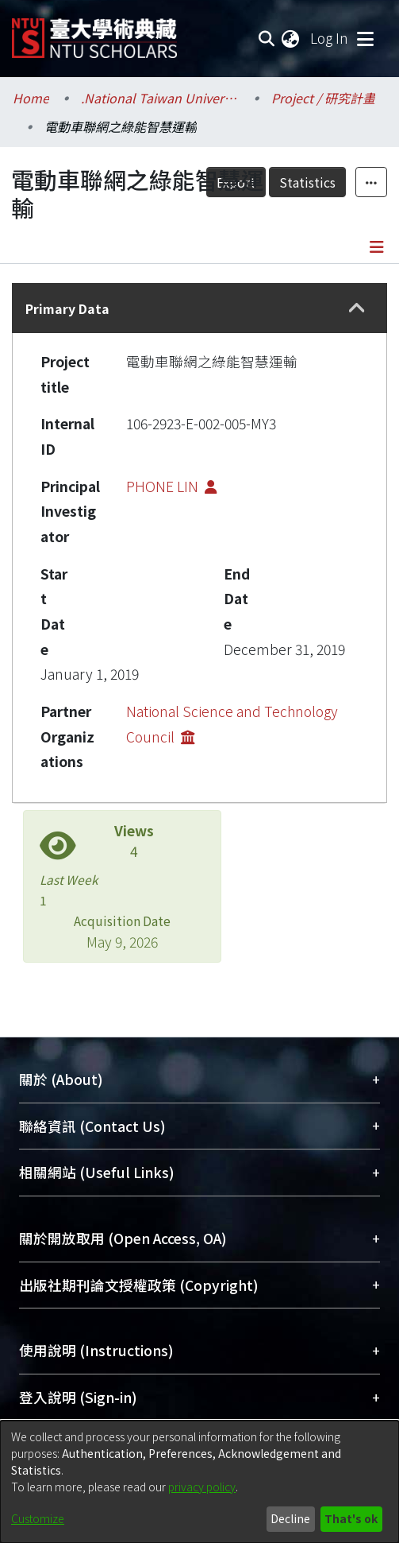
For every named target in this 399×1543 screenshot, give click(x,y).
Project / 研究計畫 (323, 97)
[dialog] (199, 1482)
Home (31, 97)
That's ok (351, 1518)
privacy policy (202, 1487)
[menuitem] (291, 38)
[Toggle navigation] (365, 38)
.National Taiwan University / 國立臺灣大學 (160, 97)
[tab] (199, 308)
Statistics (307, 182)
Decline (290, 1518)
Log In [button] (330, 38)
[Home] (94, 32)
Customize (37, 1518)
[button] (357, 308)
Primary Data (67, 308)
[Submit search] (266, 38)
